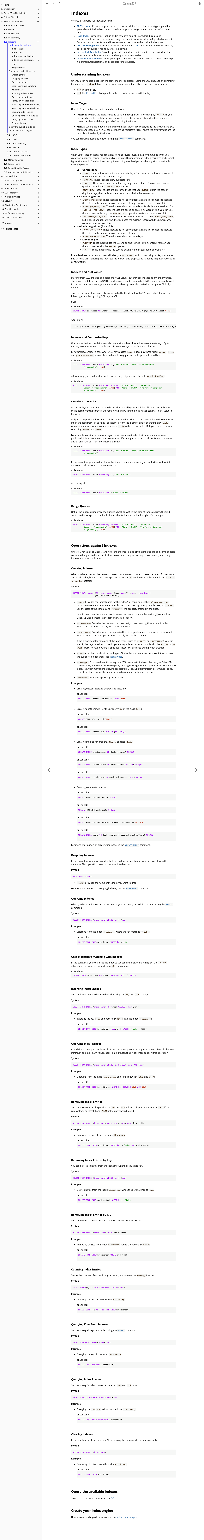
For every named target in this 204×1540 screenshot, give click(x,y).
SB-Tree (13, 135)
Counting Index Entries (22, 112)
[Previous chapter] (49, 770)
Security (6, 200)
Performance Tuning (12, 213)
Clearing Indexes (19, 123)
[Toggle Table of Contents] (47, 3)
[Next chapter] (195, 770)
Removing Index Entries (23, 100)
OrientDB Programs (11, 180)
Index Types (17, 52)
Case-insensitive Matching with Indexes (24, 88)
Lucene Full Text (17, 151)
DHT (137, 45)
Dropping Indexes (20, 78)
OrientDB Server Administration (17, 184)
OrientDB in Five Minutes (14, 13)
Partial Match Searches (84, 404)
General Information (12, 21)
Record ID (91, 93)
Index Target (17, 48)
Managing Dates (13, 160)
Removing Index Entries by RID (26, 108)
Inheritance (11, 33)
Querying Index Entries (22, 119)
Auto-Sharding (16, 143)
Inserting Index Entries (22, 93)
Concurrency (12, 37)
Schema (9, 29)
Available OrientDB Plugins (18, 172)
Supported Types (14, 25)
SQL (113, 1507)
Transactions (12, 164)
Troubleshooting (10, 209)
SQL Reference (9, 192)
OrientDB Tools (9, 188)
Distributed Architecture (14, 205)
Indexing (10, 42)
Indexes (80, 13)
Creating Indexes (19, 74)
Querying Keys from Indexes (25, 115)
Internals (7, 223)
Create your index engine (21, 130)
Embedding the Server (16, 168)
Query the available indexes (22, 127)
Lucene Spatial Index (19, 155)
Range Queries (19, 67)
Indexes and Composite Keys (23, 62)
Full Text (13, 147)
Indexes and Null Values (23, 56)
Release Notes (9, 228)
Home (5, 4)
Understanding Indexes (20, 45)
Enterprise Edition (11, 217)
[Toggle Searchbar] (60, 3)
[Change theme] (53, 3)
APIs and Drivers (10, 196)
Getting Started (9, 17)
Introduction (8, 9)
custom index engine (126, 1526)
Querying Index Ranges (22, 97)
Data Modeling (9, 176)
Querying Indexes (20, 82)
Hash (12, 139)
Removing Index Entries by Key (26, 104)
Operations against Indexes (22, 71)
